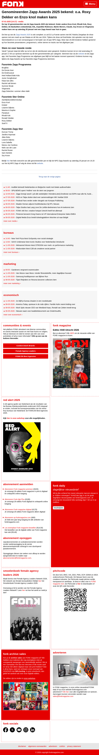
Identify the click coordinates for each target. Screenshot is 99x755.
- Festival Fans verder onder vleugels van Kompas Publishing (34, 201)
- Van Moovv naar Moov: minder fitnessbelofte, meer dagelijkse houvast (38, 273)
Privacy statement (74, 746)
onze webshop (29, 678)
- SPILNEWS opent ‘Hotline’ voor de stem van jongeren (29, 191)
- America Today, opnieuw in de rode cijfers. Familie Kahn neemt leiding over (40, 304)
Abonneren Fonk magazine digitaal (18, 510)
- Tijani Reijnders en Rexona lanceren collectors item (30, 280)
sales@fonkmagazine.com (63, 696)
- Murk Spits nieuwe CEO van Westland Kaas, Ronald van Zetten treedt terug (40, 308)
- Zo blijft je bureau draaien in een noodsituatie (28, 301)
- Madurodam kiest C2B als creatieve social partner (30, 249)
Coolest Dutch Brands (25, 346)
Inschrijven (58, 508)
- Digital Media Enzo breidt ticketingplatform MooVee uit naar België (36, 217)
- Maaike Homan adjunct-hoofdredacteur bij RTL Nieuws (32, 204)
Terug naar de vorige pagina (49, 177)
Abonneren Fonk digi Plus (15, 499)
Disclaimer (22, 746)
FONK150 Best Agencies (25, 356)
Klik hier (66, 692)
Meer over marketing (11, 283)
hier (8, 161)
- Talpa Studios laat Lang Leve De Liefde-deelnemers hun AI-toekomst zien (39, 207)
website (81, 54)
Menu (92, 3)
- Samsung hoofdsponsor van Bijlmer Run (26, 277)
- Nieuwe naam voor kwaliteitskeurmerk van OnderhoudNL (33, 311)
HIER (72, 333)
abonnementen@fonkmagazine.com (17, 558)
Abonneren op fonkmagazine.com (18, 517)
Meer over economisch (12, 315)
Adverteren (53, 746)
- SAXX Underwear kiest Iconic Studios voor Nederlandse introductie (34, 242)
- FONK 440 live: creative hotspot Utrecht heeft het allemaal (33, 211)
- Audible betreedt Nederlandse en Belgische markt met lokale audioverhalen (38, 187)
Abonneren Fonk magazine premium (19, 489)
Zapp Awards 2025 (23, 35)
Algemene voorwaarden (37, 746)
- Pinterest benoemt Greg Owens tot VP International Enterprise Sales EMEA (40, 214)
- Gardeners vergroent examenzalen (22, 270)
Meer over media (10, 221)
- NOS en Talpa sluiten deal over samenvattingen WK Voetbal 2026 (36, 197)
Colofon (62, 746)
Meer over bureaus (10, 252)
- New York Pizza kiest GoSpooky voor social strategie (29, 238)
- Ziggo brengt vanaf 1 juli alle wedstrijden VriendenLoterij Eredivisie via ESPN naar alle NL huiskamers (49, 194)
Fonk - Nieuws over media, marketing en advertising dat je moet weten (14, 3)
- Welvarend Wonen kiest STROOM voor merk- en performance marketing (39, 245)
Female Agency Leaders (26, 351)
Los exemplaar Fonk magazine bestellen (20, 528)
